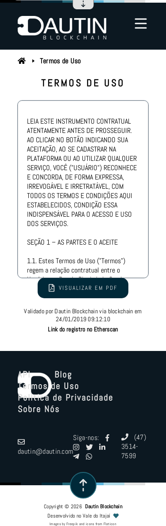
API (24, 374)
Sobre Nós (39, 409)
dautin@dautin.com (45, 446)
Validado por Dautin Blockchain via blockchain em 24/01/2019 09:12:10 (83, 320)
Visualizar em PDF (83, 288)
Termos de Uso (60, 61)
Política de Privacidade (65, 397)
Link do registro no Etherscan (83, 329)
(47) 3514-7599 (133, 446)
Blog (63, 374)
